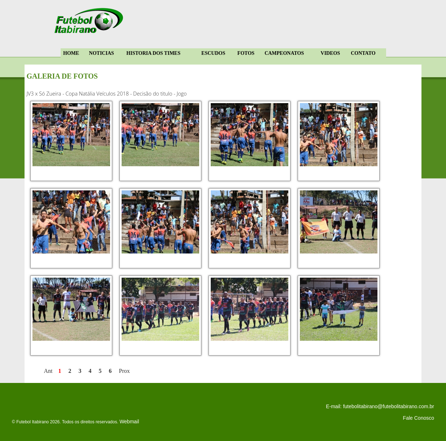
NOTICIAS (101, 53)
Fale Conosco (418, 418)
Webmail (129, 421)
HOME (71, 53)
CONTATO (363, 53)
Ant (48, 371)
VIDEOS (330, 53)
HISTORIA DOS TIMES (153, 53)
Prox (124, 371)
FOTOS (245, 53)
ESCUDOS (213, 53)
